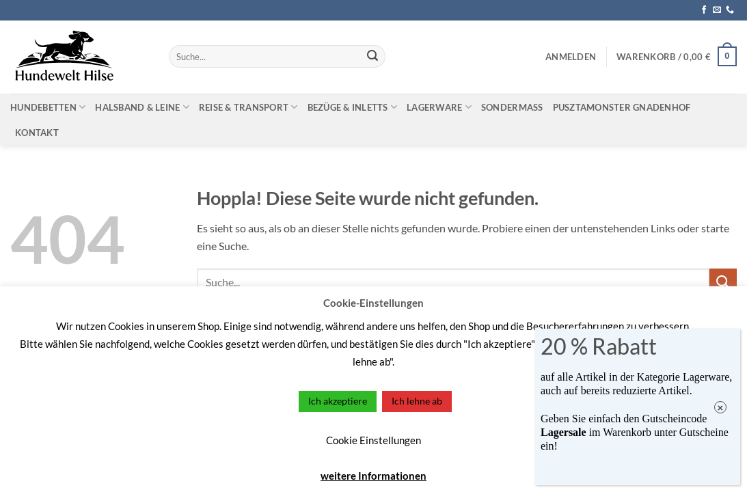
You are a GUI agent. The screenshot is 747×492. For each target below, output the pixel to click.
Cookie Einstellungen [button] (373, 440)
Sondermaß (512, 107)
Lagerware (439, 106)
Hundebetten (47, 106)
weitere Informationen (373, 475)
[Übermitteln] (372, 56)
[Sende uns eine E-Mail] (717, 10)
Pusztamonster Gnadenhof (622, 107)
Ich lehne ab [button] (417, 401)
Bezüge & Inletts (353, 106)
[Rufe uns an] (730, 10)
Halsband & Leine (142, 106)
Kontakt (37, 132)
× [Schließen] (721, 407)
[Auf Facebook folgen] (704, 10)
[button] (570, 56)
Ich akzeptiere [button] (337, 401)
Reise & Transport (248, 106)
